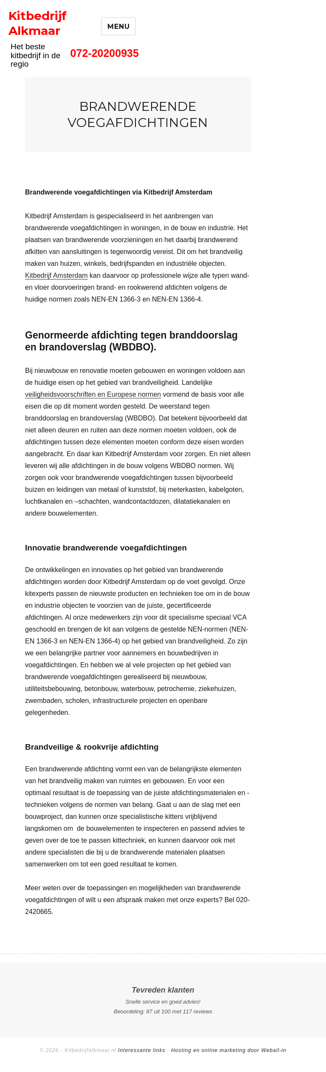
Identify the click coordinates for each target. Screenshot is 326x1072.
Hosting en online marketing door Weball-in (228, 1050)
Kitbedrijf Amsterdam (56, 275)
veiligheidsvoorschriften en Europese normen (93, 394)
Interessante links (141, 1050)
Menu (118, 27)
